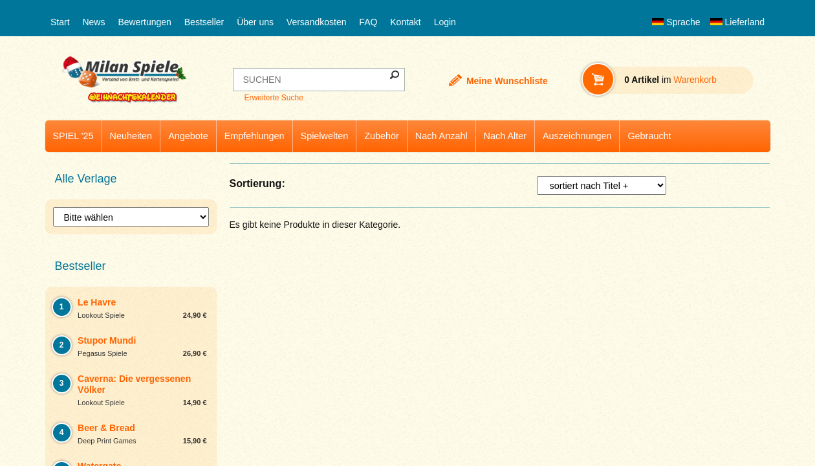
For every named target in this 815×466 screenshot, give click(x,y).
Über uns (255, 22)
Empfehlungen (254, 136)
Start (60, 22)
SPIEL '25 (73, 136)
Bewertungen (144, 22)
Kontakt (405, 22)
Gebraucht (649, 136)
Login (445, 22)
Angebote (188, 136)
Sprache (676, 22)
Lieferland (737, 22)
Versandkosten (317, 22)
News (93, 22)
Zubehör (381, 136)
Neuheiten (131, 136)
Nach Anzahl (441, 136)
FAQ (368, 22)
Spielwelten (325, 136)
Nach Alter (505, 136)
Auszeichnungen (577, 136)
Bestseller (204, 22)
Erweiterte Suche (273, 97)
